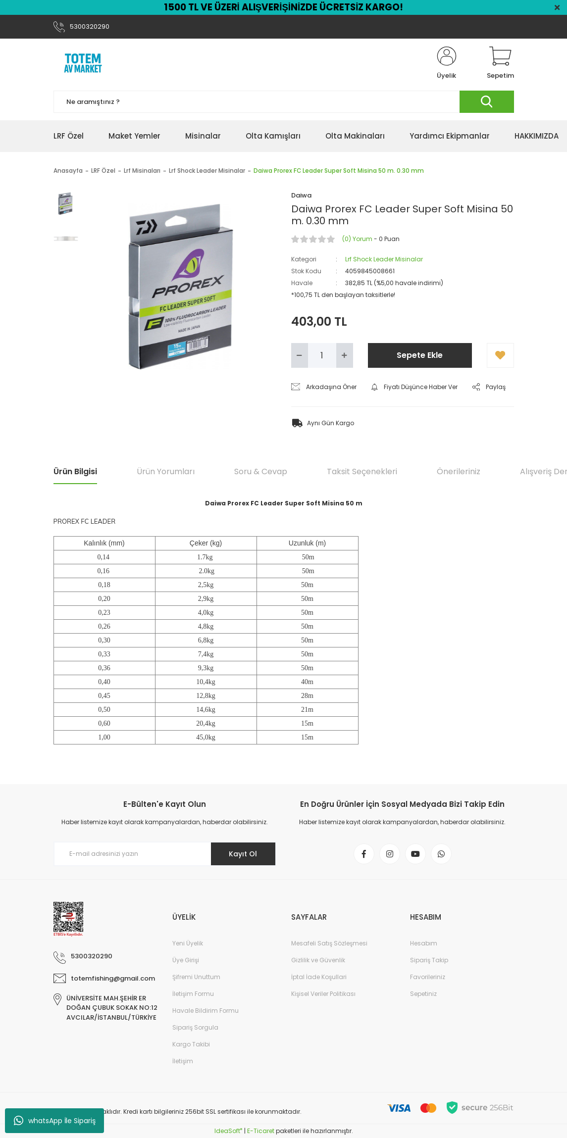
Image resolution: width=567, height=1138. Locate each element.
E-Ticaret (260, 1131)
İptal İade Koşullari (319, 977)
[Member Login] (446, 63)
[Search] (283, 102)
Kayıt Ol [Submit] (243, 854)
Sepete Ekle (420, 355)
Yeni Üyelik (187, 943)
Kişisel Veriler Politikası (323, 994)
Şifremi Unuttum (196, 977)
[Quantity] (322, 355)
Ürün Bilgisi (75, 471)
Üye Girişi (185, 960)
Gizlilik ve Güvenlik (318, 960)
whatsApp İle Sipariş (55, 1120)
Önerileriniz (458, 471)
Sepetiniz (423, 994)
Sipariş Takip (429, 960)
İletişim (182, 1061)
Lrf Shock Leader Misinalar (384, 259)
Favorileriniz (427, 977)
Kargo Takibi (191, 1044)
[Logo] (83, 63)
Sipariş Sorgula (195, 1027)
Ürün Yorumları (166, 471)
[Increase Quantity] (344, 355)
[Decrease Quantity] (299, 355)
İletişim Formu (193, 994)
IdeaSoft (228, 1131)
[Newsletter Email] (164, 853)
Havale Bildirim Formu (205, 1010)
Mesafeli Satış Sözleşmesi (329, 943)
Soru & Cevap (260, 471)
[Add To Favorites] (500, 355)
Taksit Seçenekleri (362, 471)
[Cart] (500, 63)
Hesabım (423, 943)
